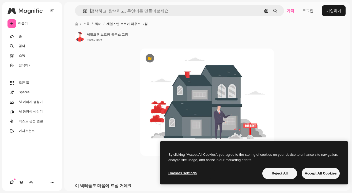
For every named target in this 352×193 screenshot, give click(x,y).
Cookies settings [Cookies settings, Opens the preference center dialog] (182, 173)
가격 (290, 11)
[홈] (32, 36)
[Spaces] (32, 92)
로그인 (307, 11)
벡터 (98, 24)
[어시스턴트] (32, 131)
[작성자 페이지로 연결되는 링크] (80, 37)
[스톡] (32, 55)
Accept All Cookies (321, 173)
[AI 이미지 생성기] (32, 102)
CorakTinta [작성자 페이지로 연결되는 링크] (94, 40)
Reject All (280, 173)
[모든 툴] (32, 83)
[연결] (11, 182)
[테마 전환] (31, 182)
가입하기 (333, 11)
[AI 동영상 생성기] (32, 111)
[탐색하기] (32, 65)
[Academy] (21, 182)
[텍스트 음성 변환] (32, 121)
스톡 (86, 24)
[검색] (32, 46)
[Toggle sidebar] (52, 10)
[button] (82, 11)
